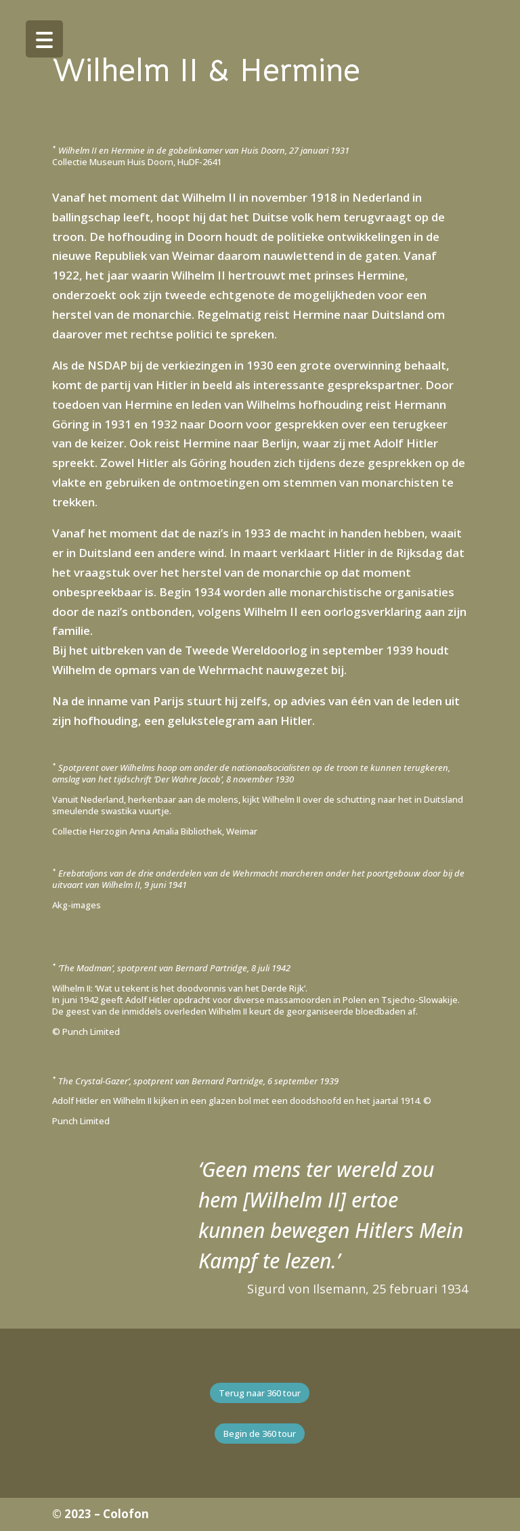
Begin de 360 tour (259, 1433)
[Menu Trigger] (44, 39)
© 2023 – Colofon (100, 1514)
